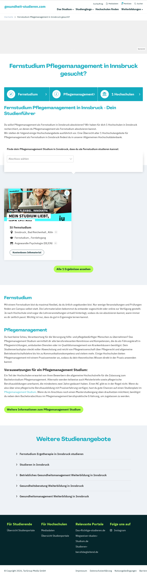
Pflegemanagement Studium (20, 392)
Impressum (81, 570)
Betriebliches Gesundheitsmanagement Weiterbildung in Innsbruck (63, 475)
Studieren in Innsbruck (34, 464)
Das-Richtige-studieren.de (90, 530)
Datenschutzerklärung (101, 570)
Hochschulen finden (107, 9)
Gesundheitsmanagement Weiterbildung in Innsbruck (54, 496)
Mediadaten (48, 530)
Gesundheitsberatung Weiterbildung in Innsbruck (52, 486)
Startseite (8, 17)
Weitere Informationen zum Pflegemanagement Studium (44, 409)
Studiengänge (84, 9)
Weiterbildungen (131, 9)
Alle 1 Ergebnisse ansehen (73, 269)
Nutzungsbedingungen (126, 570)
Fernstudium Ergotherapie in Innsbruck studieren (51, 454)
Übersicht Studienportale (21, 530)
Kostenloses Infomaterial (27, 252)
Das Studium (64, 9)
